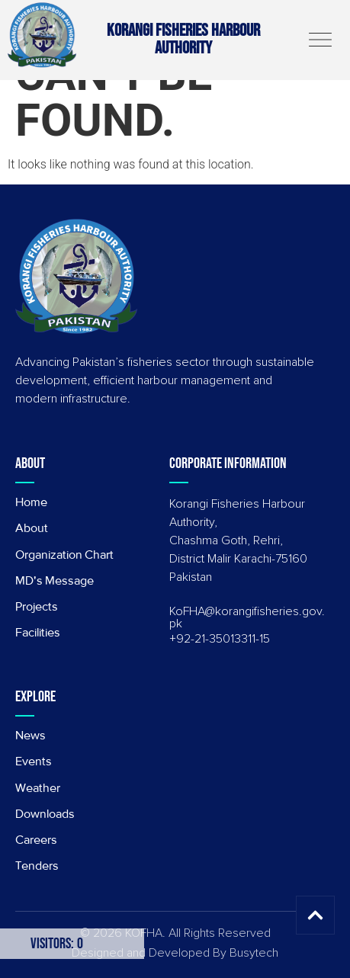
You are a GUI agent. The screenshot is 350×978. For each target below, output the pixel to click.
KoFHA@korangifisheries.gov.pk (247, 617)
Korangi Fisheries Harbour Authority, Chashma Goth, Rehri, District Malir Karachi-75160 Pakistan (238, 540)
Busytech (254, 953)
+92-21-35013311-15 (219, 638)
